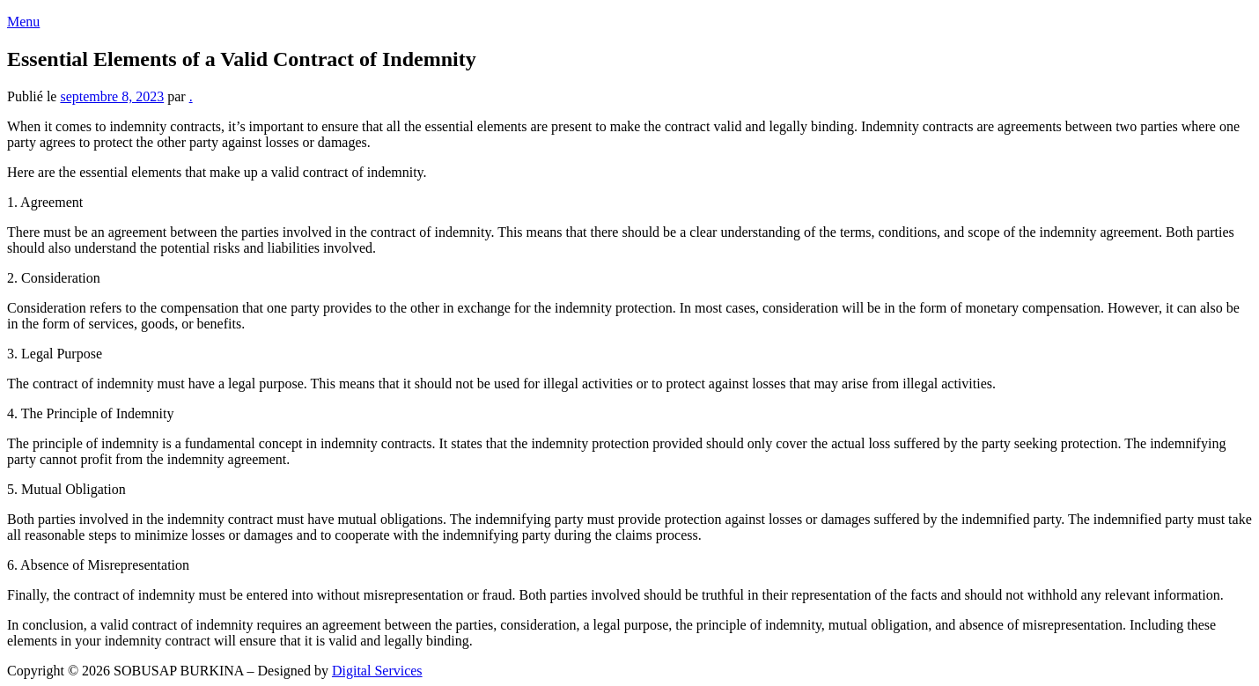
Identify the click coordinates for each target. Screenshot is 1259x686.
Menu (23, 21)
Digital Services (377, 670)
